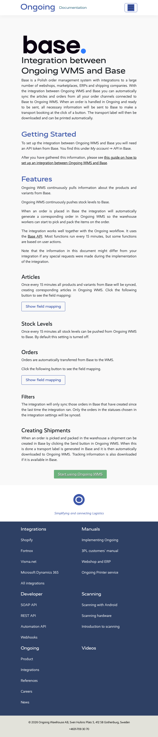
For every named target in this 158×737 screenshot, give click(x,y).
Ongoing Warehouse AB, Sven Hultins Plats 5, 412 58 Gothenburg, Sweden (84, 722)
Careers (26, 691)
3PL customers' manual (100, 551)
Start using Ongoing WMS (80, 474)
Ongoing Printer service (100, 572)
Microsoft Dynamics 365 (39, 572)
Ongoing (30, 648)
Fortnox (27, 551)
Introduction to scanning (101, 626)
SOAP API (29, 605)
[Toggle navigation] (131, 7)
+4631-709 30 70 (79, 729)
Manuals (91, 529)
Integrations (33, 529)
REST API (28, 615)
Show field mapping (43, 306)
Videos (89, 648)
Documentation (73, 7)
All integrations (32, 583)
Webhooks (29, 637)
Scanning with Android (99, 605)
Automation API (33, 626)
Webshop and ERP (96, 561)
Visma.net (28, 561)
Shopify (27, 540)
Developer (31, 594)
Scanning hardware (97, 615)
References (29, 680)
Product (27, 659)
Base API (35, 236)
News (25, 702)
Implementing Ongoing (100, 540)
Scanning (91, 594)
